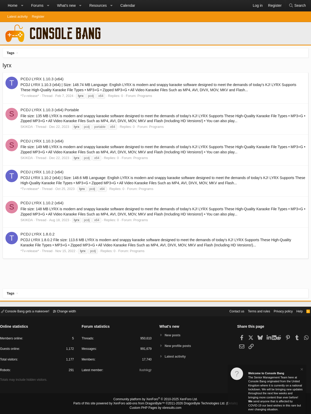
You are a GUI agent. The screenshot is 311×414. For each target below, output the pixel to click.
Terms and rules (253, 311)
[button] (22, 5)
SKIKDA (28, 128)
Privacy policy (278, 311)
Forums (37, 5)
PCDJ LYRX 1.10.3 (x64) (43, 80)
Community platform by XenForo (155, 400)
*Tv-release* (31, 97)
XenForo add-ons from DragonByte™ (140, 403)
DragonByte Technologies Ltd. (200, 403)
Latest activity (17, 16)
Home (12, 5)
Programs (146, 97)
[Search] (297, 5)
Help (296, 311)
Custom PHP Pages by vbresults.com (155, 408)
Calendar (127, 5)
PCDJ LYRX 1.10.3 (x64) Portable (51, 111)
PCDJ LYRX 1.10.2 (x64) (43, 173)
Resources (98, 5)
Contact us (229, 311)
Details (225, 403)
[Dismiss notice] (301, 369)
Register (38, 16)
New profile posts (179, 346)
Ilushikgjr (144, 371)
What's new (66, 5)
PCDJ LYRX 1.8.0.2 (39, 235)
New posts (173, 335)
